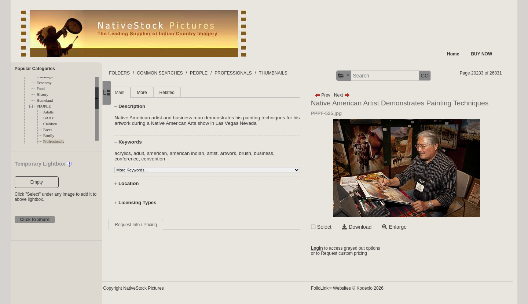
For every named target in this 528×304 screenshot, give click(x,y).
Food (41, 89)
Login (325, 248)
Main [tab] (137, 92)
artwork (246, 153)
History (42, 95)
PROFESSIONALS (250, 73)
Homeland (45, 100)
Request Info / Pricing (153, 224)
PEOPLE (44, 106)
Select (332, 227)
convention (170, 159)
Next (350, 95)
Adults (48, 112)
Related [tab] (184, 92)
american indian (204, 153)
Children (50, 124)
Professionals (53, 142)
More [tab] (159, 92)
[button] (352, 76)
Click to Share (35, 219)
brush (262, 153)
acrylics (140, 153)
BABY (48, 118)
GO (433, 76)
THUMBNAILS (290, 73)
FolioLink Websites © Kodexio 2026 (355, 288)
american (174, 153)
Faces (47, 130)
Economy (44, 83)
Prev (330, 95)
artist (229, 153)
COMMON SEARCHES (177, 73)
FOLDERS (136, 73)
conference (144, 159)
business (281, 153)
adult (156, 153)
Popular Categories (35, 68)
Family (48, 136)
